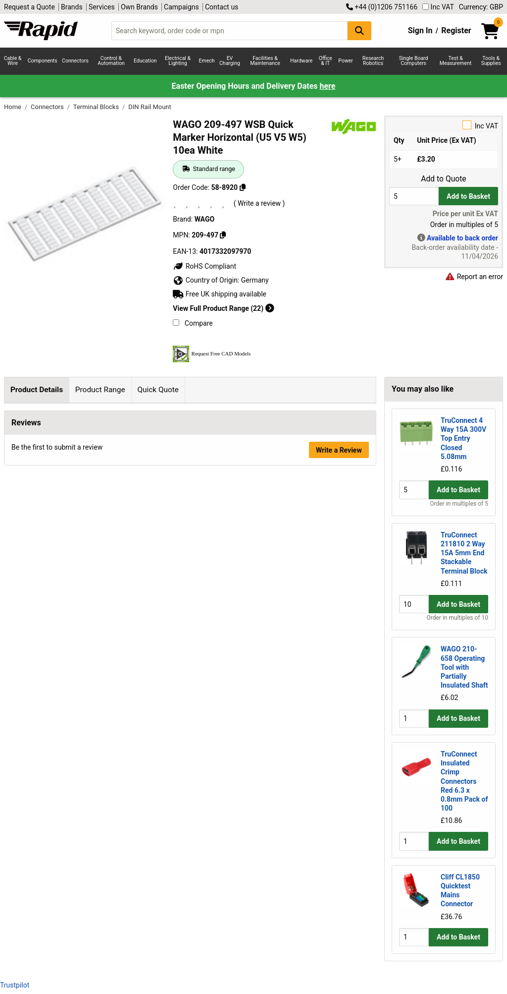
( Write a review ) (259, 203)
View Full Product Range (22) (223, 308)
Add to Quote (443, 179)
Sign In (420, 30)
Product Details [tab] (36, 389)
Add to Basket (468, 196)
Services (102, 7)
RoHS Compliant (204, 266)
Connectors (75, 61)
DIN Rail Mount (149, 107)
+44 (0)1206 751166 (381, 6)
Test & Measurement (456, 61)
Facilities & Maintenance (265, 61)
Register (456, 30)
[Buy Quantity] (414, 196)
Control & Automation (111, 61)
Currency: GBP (481, 6)
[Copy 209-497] (223, 235)
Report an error (474, 276)
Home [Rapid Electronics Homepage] (13, 107)
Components (42, 61)
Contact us (221, 7)
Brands (72, 7)
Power (345, 61)
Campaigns (181, 7)
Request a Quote (29, 7)
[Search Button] (359, 30)
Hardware (301, 61)
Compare (192, 323)
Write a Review (339, 593)
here (327, 86)
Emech (207, 61)
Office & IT (325, 61)
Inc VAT (438, 6)
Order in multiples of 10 (457, 617)
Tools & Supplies (491, 61)
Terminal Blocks (97, 107)
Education (145, 61)
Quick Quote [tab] (158, 389)
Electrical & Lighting (178, 61)
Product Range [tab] (100, 389)
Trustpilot (14, 985)
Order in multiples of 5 (459, 503)
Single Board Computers (413, 61)
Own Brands (139, 7)
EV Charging (229, 61)
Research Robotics (373, 61)
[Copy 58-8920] (243, 187)
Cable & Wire (13, 61)
